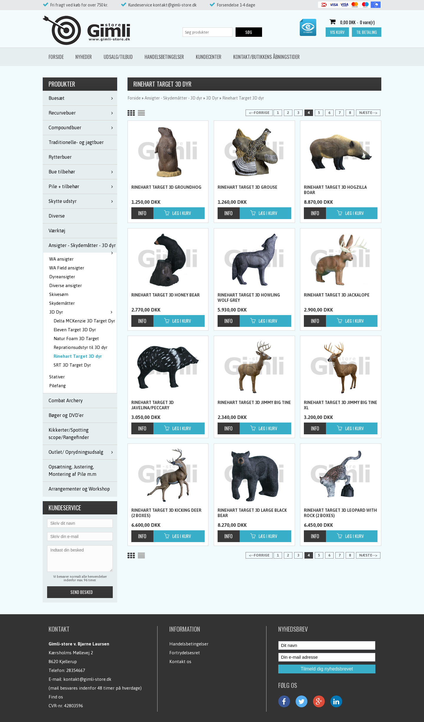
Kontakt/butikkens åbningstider (266, 56)
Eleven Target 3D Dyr (75, 329)
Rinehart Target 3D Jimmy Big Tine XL (340, 405)
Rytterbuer (60, 157)
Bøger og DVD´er (66, 415)
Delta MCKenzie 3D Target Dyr (84, 320)
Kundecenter (208, 56)
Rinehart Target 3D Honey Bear (165, 295)
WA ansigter (61, 258)
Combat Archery (66, 400)
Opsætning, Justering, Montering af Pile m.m (72, 470)
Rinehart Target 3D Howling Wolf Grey (249, 298)
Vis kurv (337, 32)
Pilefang (57, 385)
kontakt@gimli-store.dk (87, 679)
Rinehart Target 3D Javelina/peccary (152, 405)
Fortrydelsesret (184, 652)
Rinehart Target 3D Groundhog (166, 187)
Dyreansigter (62, 276)
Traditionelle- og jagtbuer (76, 142)
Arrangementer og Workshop (79, 488)
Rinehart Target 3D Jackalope (337, 295)
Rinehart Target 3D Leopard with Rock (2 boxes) (340, 513)
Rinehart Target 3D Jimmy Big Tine (254, 402)
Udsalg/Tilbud (118, 56)
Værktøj (57, 230)
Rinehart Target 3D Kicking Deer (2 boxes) (166, 513)
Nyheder (83, 56)
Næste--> (368, 112)
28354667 (75, 670)
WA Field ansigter (66, 267)
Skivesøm (58, 294)
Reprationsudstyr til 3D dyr (80, 347)
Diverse (57, 215)
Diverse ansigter (65, 285)
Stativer (57, 376)
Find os (56, 696)
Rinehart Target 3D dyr (78, 356)
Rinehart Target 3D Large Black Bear (252, 513)
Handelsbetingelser (164, 56)
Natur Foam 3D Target (76, 338)
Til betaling (366, 32)
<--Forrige (259, 112)
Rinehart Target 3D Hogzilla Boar (335, 190)
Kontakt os (180, 661)
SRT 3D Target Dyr (72, 364)
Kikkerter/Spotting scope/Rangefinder (69, 433)
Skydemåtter (62, 303)
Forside (56, 56)
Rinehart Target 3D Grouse (247, 187)
